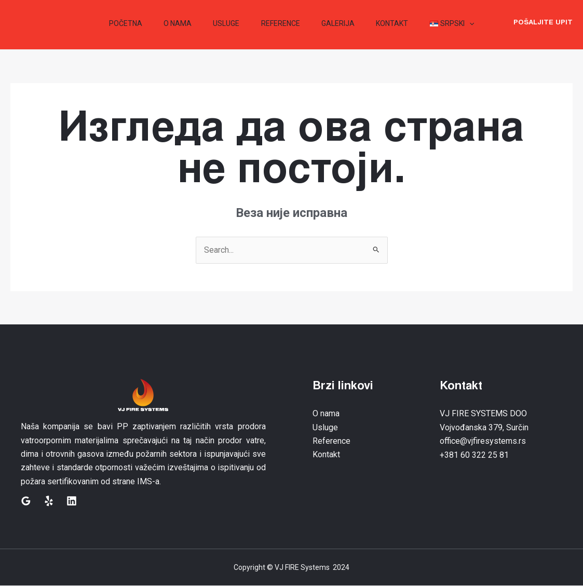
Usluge (325, 427)
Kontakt (326, 455)
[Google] (26, 501)
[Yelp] (49, 501)
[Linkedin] (71, 501)
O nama (326, 414)
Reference (331, 441)
